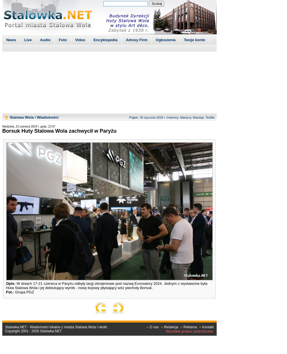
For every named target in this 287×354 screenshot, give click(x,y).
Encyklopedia (105, 40)
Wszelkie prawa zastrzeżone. (190, 331)
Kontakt (208, 327)
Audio (45, 40)
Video (80, 40)
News (11, 40)
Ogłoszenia (166, 40)
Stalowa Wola (22, 117)
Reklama (190, 327)
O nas (154, 327)
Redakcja (171, 327)
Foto (63, 40)
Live (28, 40)
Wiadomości (47, 117)
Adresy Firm (137, 40)
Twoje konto (194, 40)
